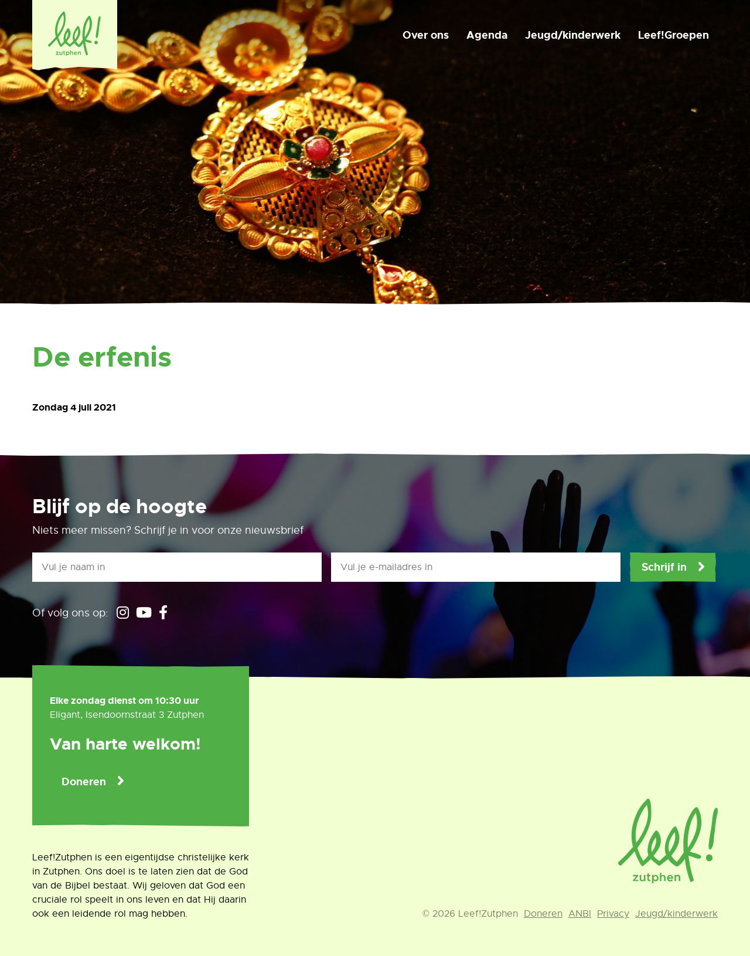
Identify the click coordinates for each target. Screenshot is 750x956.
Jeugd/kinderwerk (573, 35)
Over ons (426, 35)
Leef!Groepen (673, 35)
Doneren (84, 782)
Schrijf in (664, 567)
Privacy (613, 914)
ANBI (579, 914)
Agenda (486, 35)
